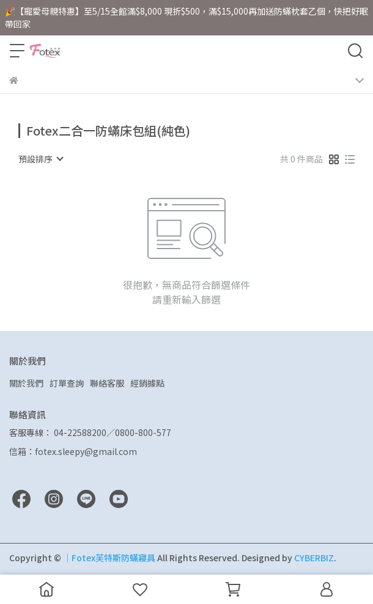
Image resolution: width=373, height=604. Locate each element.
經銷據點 (147, 383)
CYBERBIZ (314, 557)
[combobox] (40, 159)
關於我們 (26, 383)
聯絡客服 (107, 383)
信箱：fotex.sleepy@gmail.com (73, 451)
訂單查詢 (67, 383)
